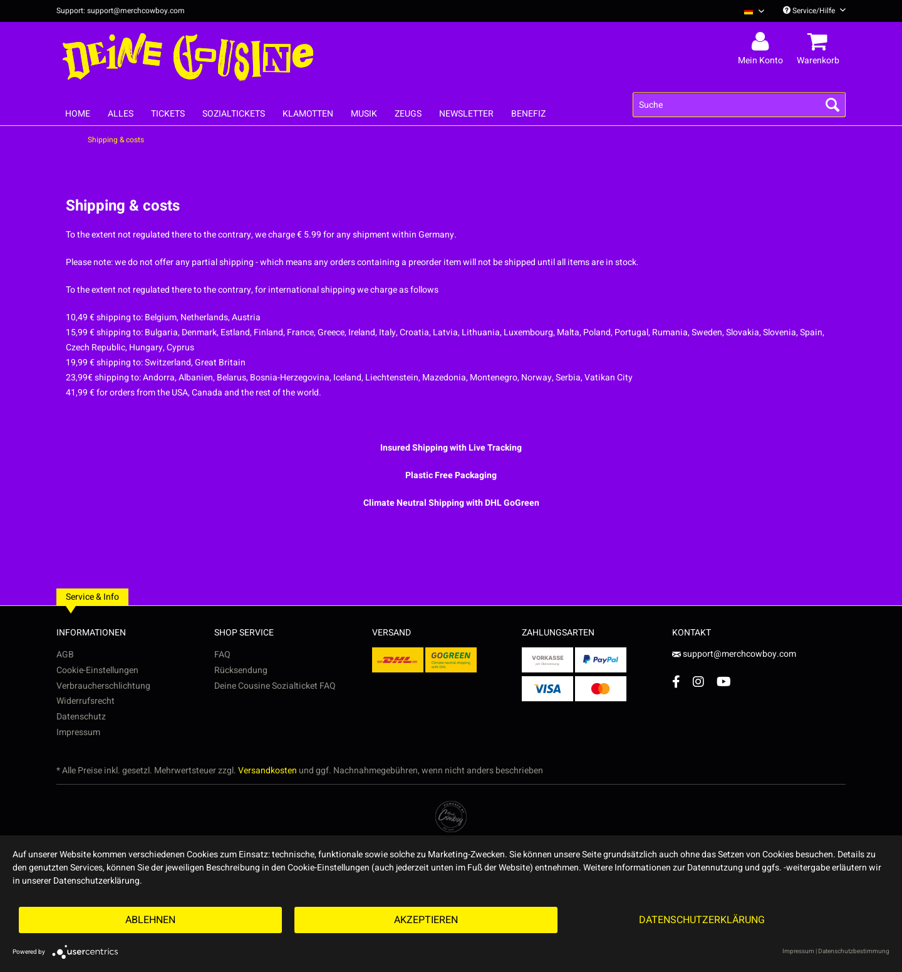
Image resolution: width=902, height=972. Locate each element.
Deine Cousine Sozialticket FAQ (275, 685)
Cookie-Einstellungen (97, 670)
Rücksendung (240, 670)
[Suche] (739, 104)
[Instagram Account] (698, 681)
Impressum (78, 732)
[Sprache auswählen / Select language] (754, 11)
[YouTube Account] (724, 681)
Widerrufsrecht (85, 701)
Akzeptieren (426, 920)
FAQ (222, 654)
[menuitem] (749, 11)
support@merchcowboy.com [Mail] (734, 654)
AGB (65, 654)
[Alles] (120, 113)
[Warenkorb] (820, 42)
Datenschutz (81, 716)
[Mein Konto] (762, 42)
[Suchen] (832, 104)
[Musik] (364, 113)
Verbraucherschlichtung (103, 685)
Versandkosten (267, 770)
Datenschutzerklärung (702, 920)
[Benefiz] (528, 113)
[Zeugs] (408, 113)
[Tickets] (168, 113)
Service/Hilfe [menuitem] (814, 10)
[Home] (77, 113)
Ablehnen (150, 920)
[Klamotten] (308, 113)
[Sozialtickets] (234, 113)
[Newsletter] (466, 113)
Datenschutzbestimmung (853, 951)
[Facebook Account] (676, 681)
